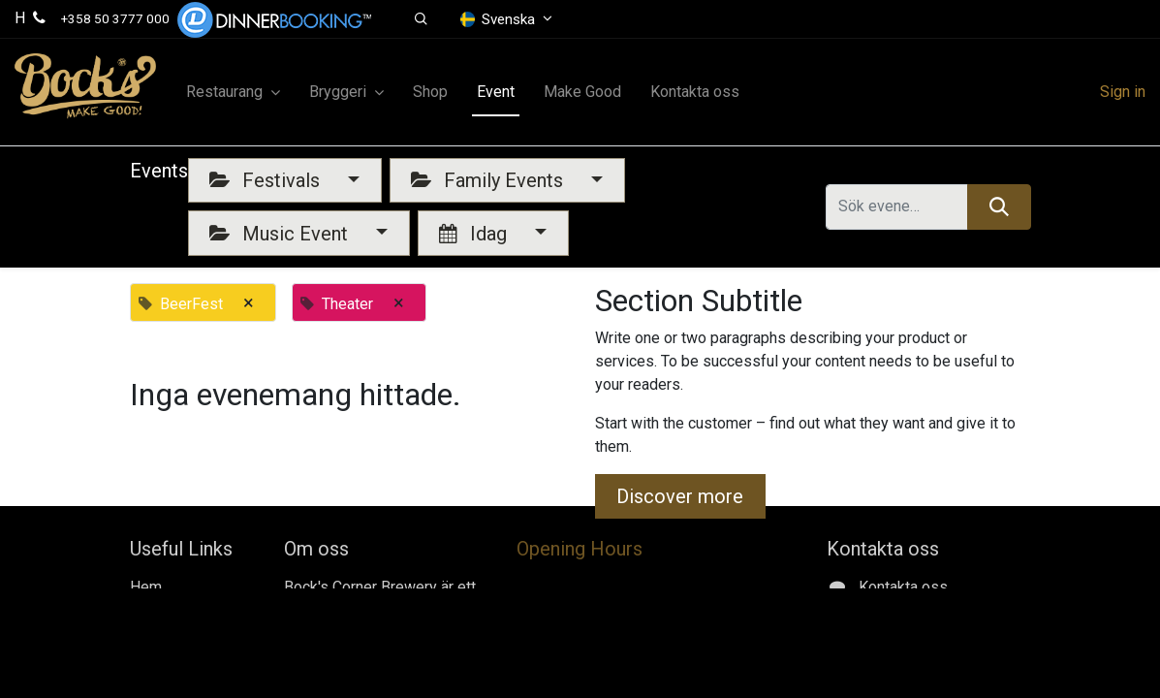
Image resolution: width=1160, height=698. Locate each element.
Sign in (1122, 91)
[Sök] (998, 206)
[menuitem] (430, 92)
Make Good (168, 633)
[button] (421, 19)
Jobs (147, 610)
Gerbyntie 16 (898, 680)
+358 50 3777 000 (115, 18)
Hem (146, 587)
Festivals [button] (267, 180)
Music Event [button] (281, 233)
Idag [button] (475, 233)
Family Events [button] (489, 180)
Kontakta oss (174, 657)
